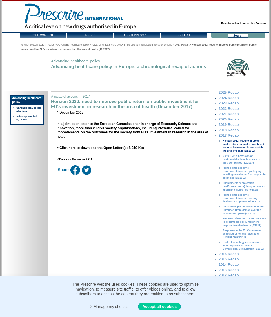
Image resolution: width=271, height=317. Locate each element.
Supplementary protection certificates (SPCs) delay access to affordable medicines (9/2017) (244, 186)
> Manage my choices (109, 306)
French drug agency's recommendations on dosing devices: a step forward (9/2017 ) (242, 198)
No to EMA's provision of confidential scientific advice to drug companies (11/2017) (241, 159)
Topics (90, 35)
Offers (184, 35)
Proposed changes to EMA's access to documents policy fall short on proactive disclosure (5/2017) (244, 222)
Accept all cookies (159, 306)
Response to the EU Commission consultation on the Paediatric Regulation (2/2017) (243, 233)
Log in (245, 23)
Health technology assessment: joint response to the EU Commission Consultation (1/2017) (243, 245)
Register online (230, 23)
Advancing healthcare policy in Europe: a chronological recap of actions (132, 44)
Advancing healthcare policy (73, 44)
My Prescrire (258, 23)
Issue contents (43, 35)
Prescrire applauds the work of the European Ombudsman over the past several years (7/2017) (243, 210)
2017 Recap (182, 44)
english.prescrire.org (33, 44)
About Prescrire (137, 35)
